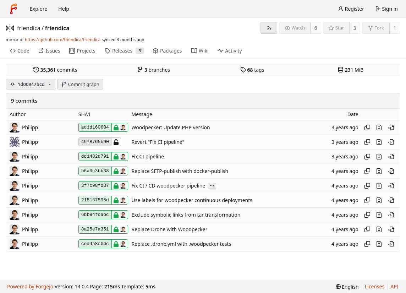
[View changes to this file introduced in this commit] (379, 127)
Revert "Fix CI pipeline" (158, 142)
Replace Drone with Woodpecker (170, 229)
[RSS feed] (268, 28)
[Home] (13, 8)
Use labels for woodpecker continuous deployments (192, 200)
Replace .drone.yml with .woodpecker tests (181, 243)
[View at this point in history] (391, 127)
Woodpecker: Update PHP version (171, 127)
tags (252, 69)
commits (55, 69)
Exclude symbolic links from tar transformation (186, 214)
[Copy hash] (367, 127)
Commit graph (80, 84)
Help (63, 8)
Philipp (30, 127)
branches (153, 69)
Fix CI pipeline (148, 156)
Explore (38, 8)
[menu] (347, 286)
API (394, 286)
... (212, 185)
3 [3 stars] (354, 28)
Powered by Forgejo (30, 286)
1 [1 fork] (394, 28)
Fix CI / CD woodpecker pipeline (168, 185)
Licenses (375, 286)
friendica (28, 28)
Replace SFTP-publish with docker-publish (180, 171)
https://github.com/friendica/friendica (62, 40)
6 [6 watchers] (315, 28)
